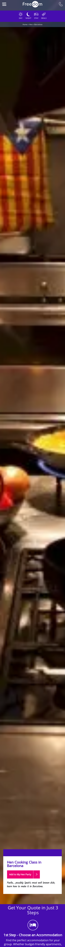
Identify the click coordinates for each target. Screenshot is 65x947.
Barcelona (38, 24)
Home (25, 24)
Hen (30, 24)
